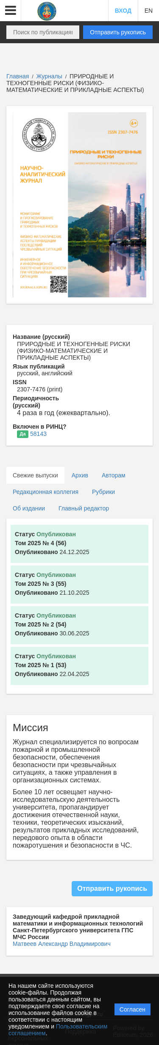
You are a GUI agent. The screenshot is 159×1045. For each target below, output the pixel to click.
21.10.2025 (52, 583)
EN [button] (149, 10)
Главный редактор (84, 508)
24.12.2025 (52, 543)
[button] (10, 10)
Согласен (132, 1009)
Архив (80, 475)
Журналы (49, 76)
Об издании (29, 508)
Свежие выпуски (35, 475)
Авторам (114, 475)
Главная (17, 76)
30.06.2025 (52, 624)
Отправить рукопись (118, 32)
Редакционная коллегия (45, 491)
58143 (38, 433)
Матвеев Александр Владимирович (62, 943)
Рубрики (103, 491)
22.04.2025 (52, 665)
